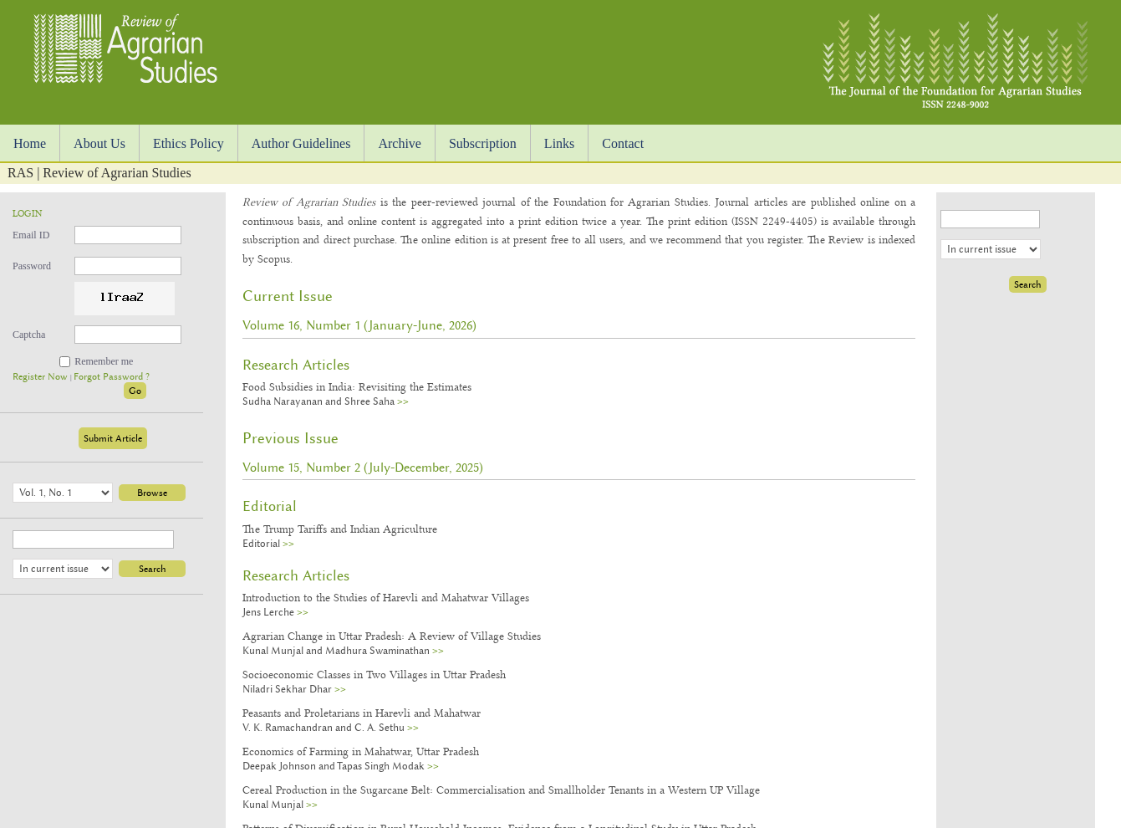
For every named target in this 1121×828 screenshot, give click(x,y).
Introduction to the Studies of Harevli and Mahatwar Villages (385, 597)
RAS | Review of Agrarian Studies (99, 173)
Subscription (483, 143)
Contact (623, 143)
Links (559, 143)
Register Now (41, 376)
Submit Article (113, 438)
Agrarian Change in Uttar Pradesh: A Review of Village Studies (391, 635)
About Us (99, 143)
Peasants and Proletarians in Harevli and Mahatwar (361, 712)
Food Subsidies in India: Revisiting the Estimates (356, 386)
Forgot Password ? (112, 376)
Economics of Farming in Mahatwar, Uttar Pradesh (360, 751)
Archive (399, 143)
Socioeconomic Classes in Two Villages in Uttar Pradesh (374, 674)
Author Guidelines (301, 143)
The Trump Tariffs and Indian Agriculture (339, 528)
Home (29, 143)
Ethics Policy (188, 143)
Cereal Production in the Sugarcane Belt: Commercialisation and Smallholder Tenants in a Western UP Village (501, 789)
